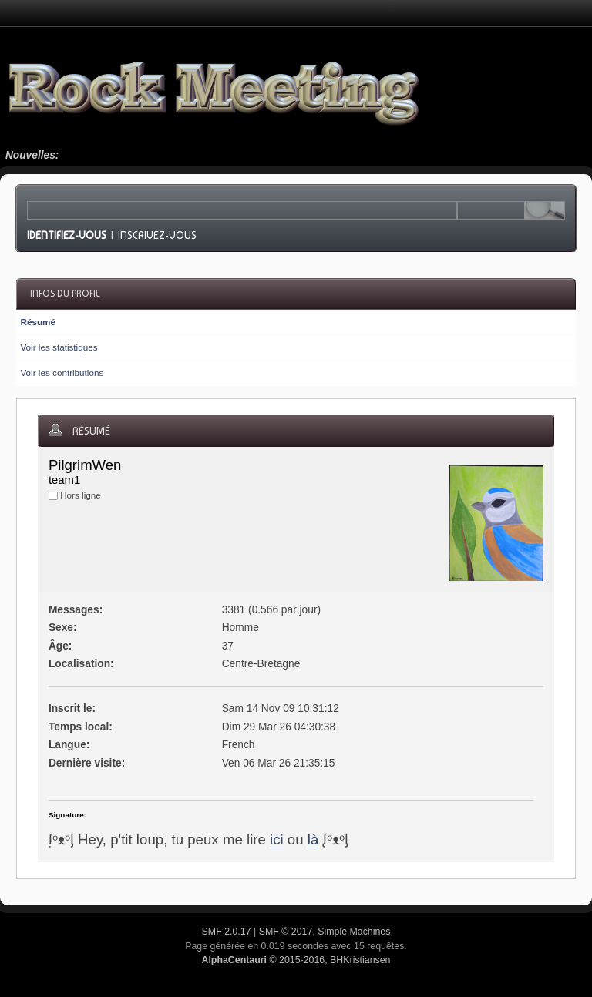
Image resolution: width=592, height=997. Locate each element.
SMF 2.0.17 (226, 931)
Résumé (37, 322)
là (313, 839)
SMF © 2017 (286, 931)
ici (277, 839)
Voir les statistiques (58, 347)
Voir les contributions (61, 373)
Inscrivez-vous (157, 235)
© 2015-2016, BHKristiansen (295, 960)
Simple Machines (354, 931)
